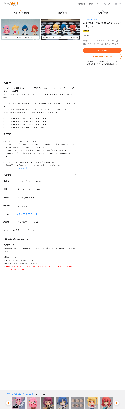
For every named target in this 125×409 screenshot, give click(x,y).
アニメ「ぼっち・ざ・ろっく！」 (93, 19)
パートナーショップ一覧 (17, 168)
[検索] (90, 4)
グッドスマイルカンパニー (29, 214)
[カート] (98, 4)
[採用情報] (80, 4)
